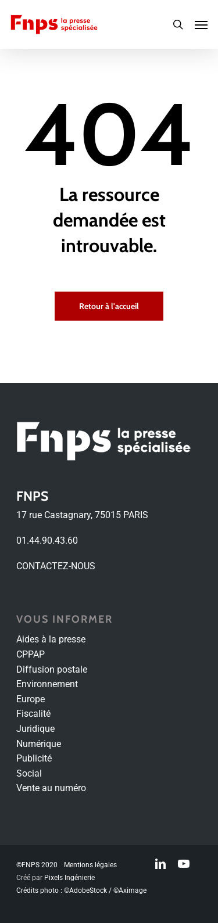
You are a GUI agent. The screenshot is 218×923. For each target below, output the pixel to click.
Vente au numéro (51, 787)
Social (29, 773)
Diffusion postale (51, 669)
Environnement (47, 683)
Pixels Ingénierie (69, 878)
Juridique (35, 728)
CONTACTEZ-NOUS (55, 566)
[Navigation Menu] (201, 24)
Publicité (34, 758)
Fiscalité (33, 713)
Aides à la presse (50, 639)
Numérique (38, 743)
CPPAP (30, 654)
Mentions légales (90, 865)
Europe (30, 699)
